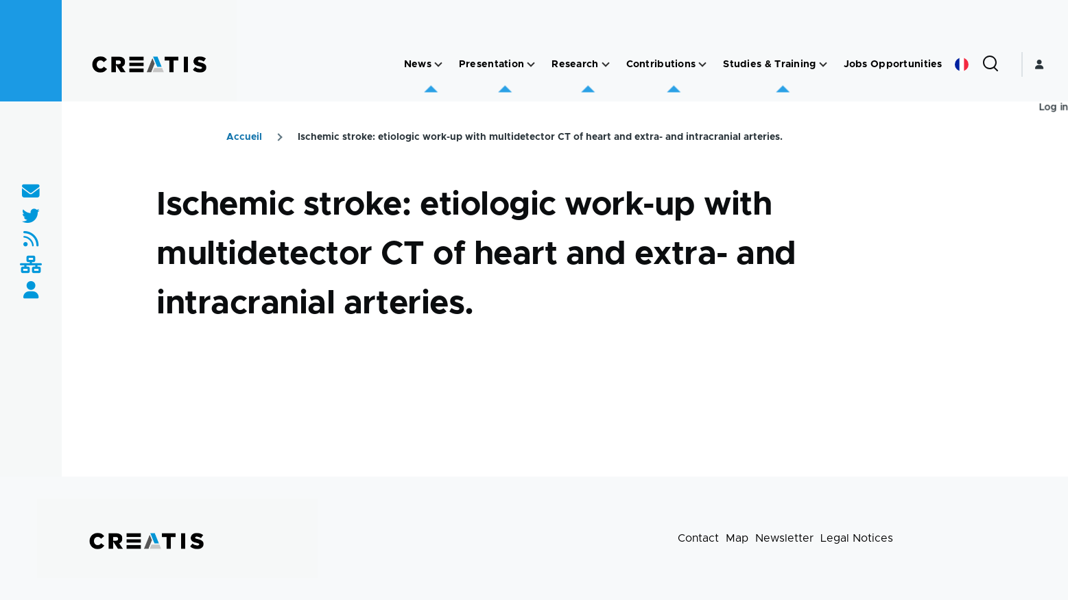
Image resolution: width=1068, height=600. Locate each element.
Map (737, 538)
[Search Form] (990, 64)
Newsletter (784, 538)
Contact (698, 538)
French (962, 64)
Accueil (244, 137)
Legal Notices (856, 538)
